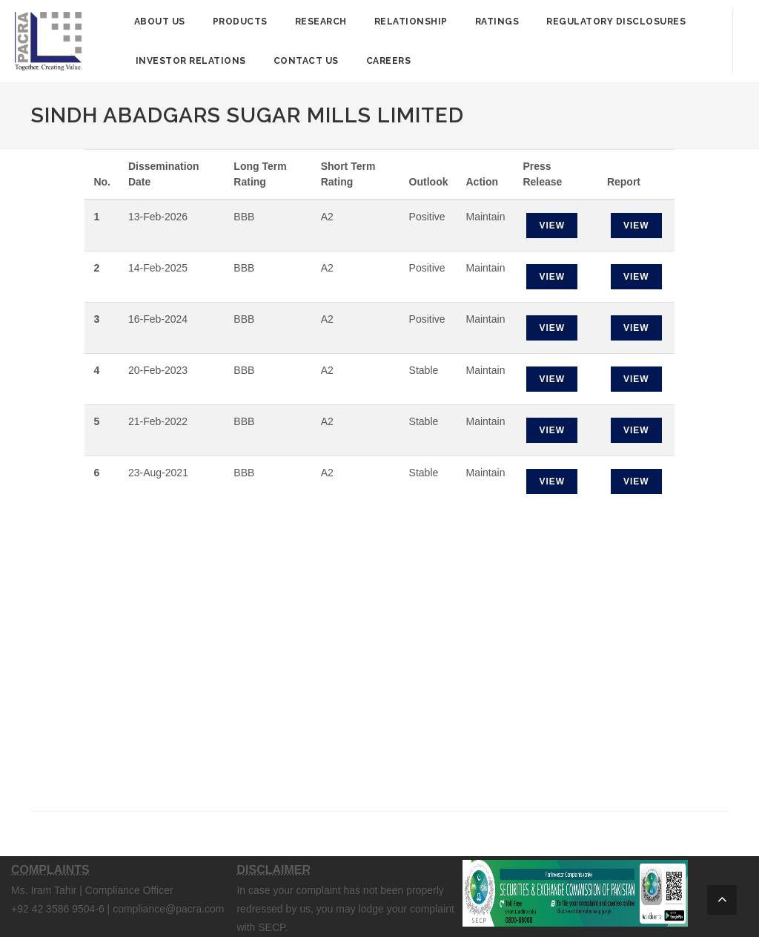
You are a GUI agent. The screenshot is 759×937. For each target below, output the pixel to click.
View (552, 225)
